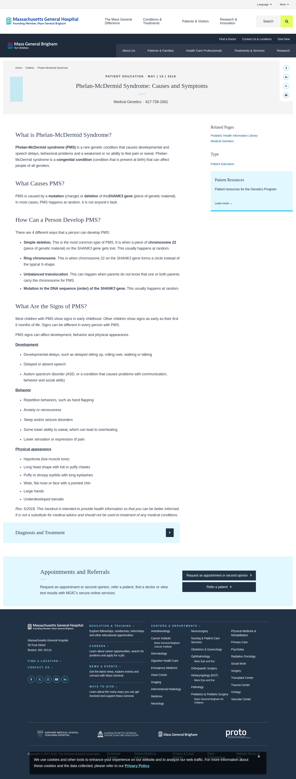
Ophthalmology (200, 656)
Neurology (157, 703)
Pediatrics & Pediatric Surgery (209, 694)
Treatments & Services (249, 50)
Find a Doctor (227, 39)
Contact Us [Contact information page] (39, 667)
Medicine (156, 696)
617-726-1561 (157, 102)
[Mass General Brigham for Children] (32, 45)
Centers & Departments (174, 625)
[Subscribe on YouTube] (56, 679)
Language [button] (264, 4)
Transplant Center (242, 677)
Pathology (197, 687)
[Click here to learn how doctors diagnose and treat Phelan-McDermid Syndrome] (94, 532)
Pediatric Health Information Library (234, 135)
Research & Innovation (228, 21)
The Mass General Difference (118, 21)
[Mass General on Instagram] (48, 679)
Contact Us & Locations (256, 39)
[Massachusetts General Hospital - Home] (55, 627)
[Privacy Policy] (137, 766)
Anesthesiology (160, 631)
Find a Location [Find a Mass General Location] (43, 661)
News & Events (103, 666)
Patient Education (222, 164)
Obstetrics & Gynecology (206, 649)
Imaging (156, 682)
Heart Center (159, 675)
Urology (236, 692)
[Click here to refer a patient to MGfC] (219, 587)
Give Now (284, 39)
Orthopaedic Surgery (204, 668)
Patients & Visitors (195, 21)
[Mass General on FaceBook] (31, 679)
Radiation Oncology (243, 656)
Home (18, 67)
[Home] (49, 21)
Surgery (236, 670)
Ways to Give (101, 686)
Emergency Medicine (164, 668)
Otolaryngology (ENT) (204, 675)
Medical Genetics (222, 141)
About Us (128, 50)
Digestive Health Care (164, 660)
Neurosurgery (199, 631)
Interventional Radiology (166, 689)
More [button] (284, 4)
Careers (97, 646)
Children (29, 67)
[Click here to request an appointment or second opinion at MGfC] (219, 575)
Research (283, 50)
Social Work (238, 663)
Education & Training (110, 625)
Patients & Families (160, 50)
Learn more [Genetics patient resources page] (222, 203)
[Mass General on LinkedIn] (64, 679)
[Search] (274, 21)
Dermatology (159, 653)
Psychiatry (237, 649)
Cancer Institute (161, 638)
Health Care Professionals (204, 50)
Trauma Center (240, 685)
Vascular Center (241, 699)
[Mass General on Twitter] (39, 679)
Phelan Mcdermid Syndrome (53, 67)
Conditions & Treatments (152, 21)
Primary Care (239, 642)
